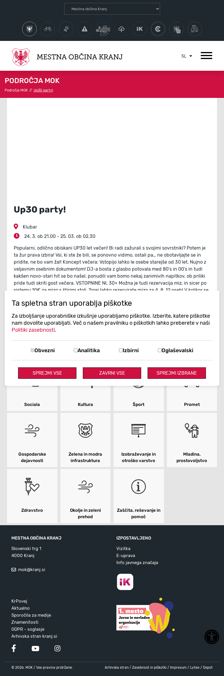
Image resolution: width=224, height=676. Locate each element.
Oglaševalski (177, 350)
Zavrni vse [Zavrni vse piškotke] (112, 373)
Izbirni (131, 350)
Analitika (89, 350)
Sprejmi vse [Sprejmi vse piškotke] (47, 373)
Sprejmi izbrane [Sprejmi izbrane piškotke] (177, 373)
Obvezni (44, 350)
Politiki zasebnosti (33, 330)
